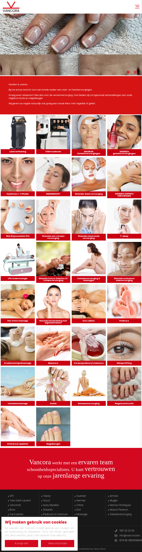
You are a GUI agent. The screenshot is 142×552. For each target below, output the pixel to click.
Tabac (47, 496)
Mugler (114, 500)
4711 (11, 496)
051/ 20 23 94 (127, 530)
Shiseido (48, 509)
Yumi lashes (16, 514)
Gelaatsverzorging (120, 514)
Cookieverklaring (86, 549)
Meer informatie (57, 543)
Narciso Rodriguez (120, 505)
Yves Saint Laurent (20, 500)
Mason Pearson (119, 509)
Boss (12, 509)
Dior (78, 509)
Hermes (80, 500)
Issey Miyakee (51, 505)
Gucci (46, 500)
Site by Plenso (100, 549)
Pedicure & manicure (55, 514)
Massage (81, 514)
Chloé (79, 505)
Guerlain (81, 496)
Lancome (15, 505)
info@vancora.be (130, 535)
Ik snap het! (21, 543)
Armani (114, 496)
